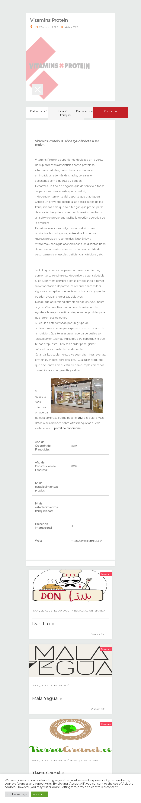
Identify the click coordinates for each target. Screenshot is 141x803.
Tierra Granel (46, 773)
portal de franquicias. (67, 428)
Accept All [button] (39, 794)
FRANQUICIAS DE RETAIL (85, 760)
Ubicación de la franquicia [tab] (66, 113)
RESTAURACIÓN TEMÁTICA (89, 610)
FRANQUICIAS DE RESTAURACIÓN (51, 610)
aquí (80, 417)
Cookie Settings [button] (17, 794)
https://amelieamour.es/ (86, 540)
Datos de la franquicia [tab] (44, 111)
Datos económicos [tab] (88, 111)
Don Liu (41, 623)
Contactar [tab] (110, 111)
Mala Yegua (45, 698)
